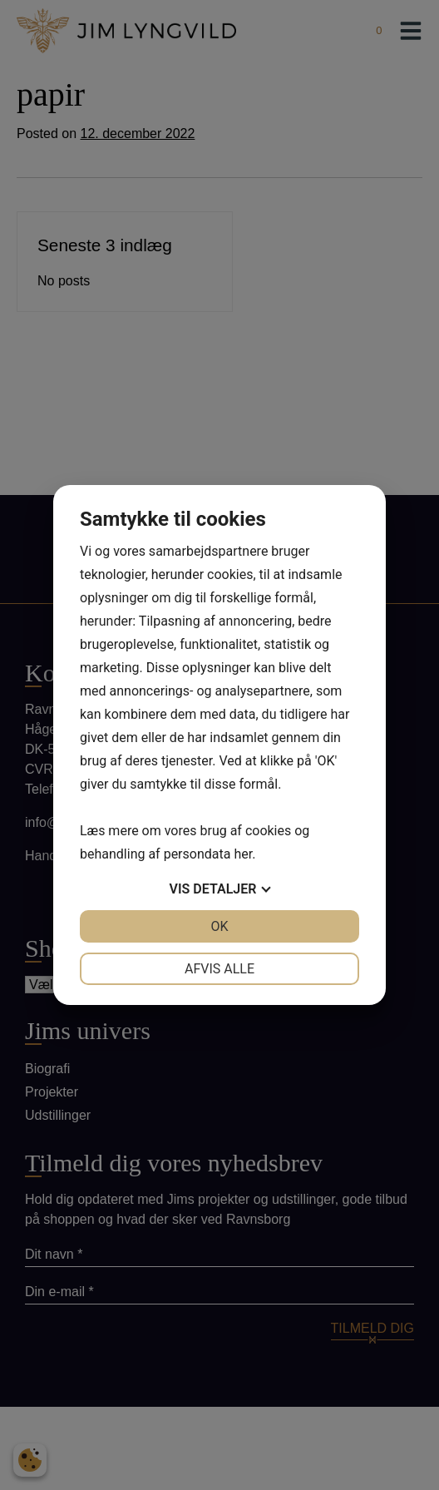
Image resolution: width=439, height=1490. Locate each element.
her (243, 854)
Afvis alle (219, 969)
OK (219, 926)
